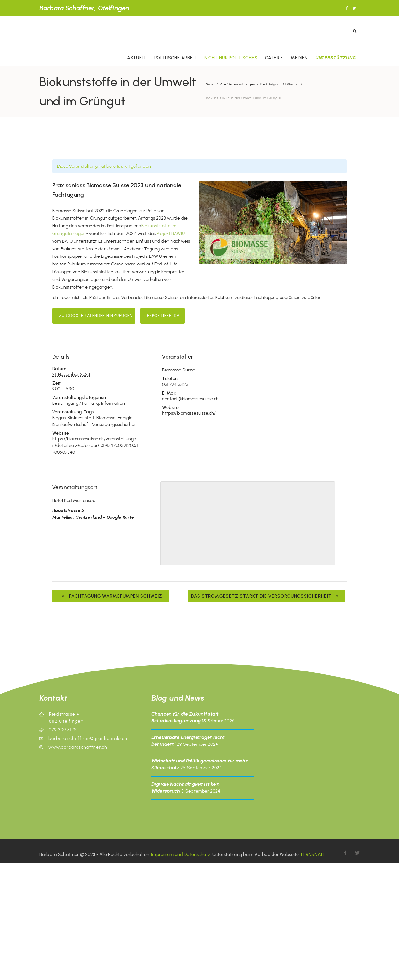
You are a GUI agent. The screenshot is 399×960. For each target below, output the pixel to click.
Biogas (59, 417)
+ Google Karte (118, 517)
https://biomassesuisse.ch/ (189, 413)
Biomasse (106, 417)
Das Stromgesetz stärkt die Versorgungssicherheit (266, 596)
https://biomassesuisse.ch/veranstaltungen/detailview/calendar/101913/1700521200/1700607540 (95, 445)
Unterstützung (335, 58)
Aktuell (137, 58)
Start (210, 84)
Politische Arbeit (175, 58)
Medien (299, 58)
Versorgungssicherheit (114, 424)
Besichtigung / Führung (279, 84)
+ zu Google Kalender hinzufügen (94, 315)
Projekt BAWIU (171, 233)
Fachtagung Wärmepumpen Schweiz (110, 596)
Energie (125, 417)
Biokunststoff (81, 417)
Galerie (274, 58)
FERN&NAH (312, 854)
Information (113, 403)
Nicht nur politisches (230, 58)
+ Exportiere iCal (162, 315)
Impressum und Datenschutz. (181, 854)
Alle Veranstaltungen (237, 84)
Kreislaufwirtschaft (71, 424)
